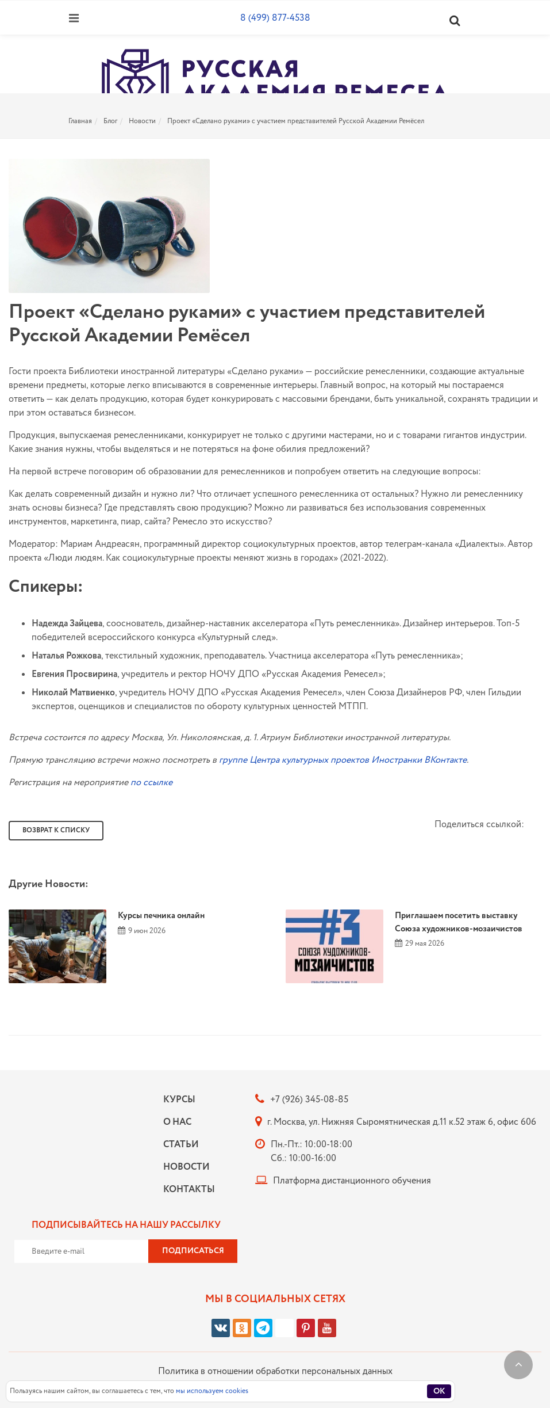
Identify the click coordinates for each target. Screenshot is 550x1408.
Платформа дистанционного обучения (352, 1181)
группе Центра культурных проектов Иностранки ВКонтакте (343, 760)
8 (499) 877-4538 (275, 18)
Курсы (179, 1099)
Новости (142, 121)
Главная (80, 121)
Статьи (181, 1144)
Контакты (186, 1189)
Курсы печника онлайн (161, 916)
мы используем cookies (212, 1391)
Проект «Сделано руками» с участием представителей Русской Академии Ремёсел (295, 121)
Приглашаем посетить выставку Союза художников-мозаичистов (458, 922)
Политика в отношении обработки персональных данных (275, 1371)
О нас (177, 1122)
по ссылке (151, 782)
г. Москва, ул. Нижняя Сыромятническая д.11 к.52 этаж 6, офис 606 (401, 1122)
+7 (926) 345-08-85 (309, 1099)
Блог (110, 121)
